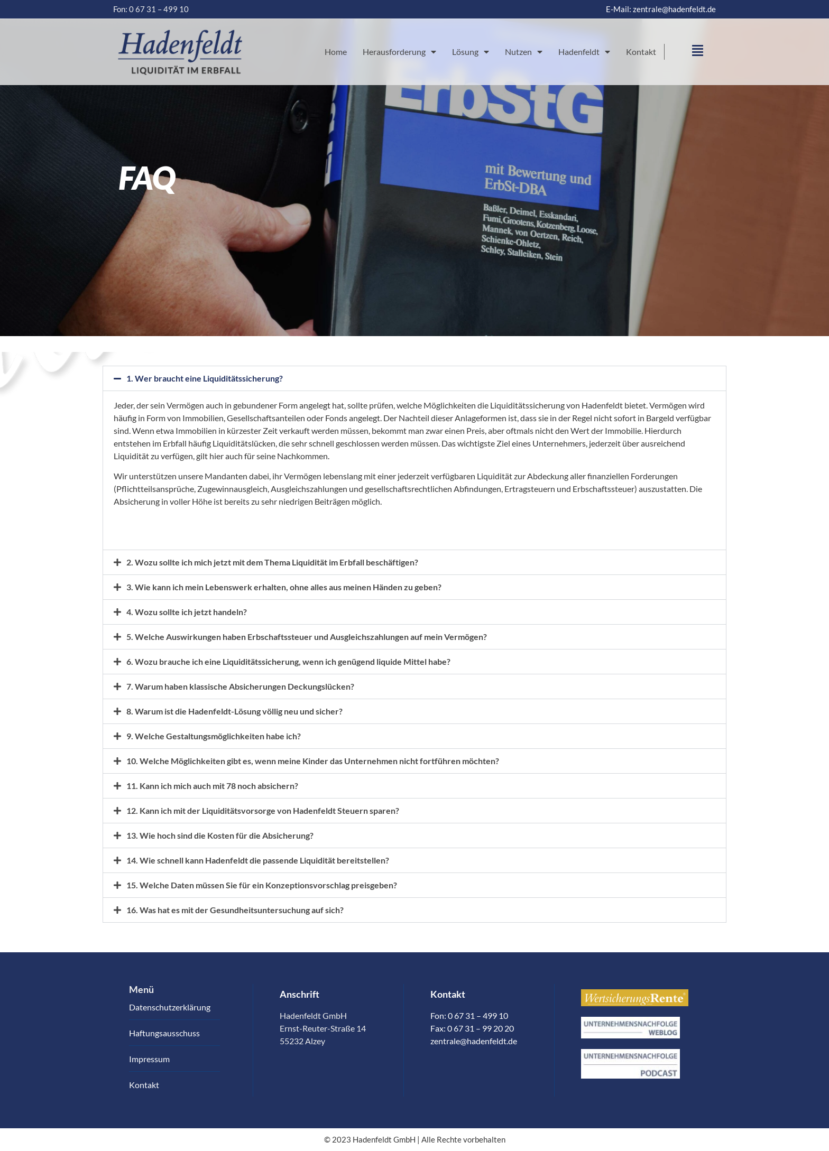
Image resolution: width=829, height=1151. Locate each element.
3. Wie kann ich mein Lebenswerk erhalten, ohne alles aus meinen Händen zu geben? (283, 587)
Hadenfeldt (584, 52)
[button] (414, 378)
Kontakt (641, 52)
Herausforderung (399, 52)
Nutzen (523, 52)
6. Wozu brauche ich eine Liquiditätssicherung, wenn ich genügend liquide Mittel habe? (288, 661)
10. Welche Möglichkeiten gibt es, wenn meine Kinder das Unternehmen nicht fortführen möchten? (312, 761)
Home (336, 52)
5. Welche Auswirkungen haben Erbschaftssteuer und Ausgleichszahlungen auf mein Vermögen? (306, 637)
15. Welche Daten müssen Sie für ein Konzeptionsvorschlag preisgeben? (261, 885)
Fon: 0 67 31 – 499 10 (151, 9)
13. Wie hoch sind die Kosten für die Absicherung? (220, 835)
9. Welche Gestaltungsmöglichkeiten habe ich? (213, 736)
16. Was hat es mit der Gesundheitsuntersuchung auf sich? (235, 910)
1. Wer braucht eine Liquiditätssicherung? (204, 378)
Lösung (470, 52)
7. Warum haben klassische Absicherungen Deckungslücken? (240, 686)
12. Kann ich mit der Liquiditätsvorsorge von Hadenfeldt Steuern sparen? (262, 810)
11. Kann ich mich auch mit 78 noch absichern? (212, 786)
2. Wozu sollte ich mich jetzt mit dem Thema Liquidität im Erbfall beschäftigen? (272, 562)
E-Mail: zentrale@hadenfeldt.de (661, 9)
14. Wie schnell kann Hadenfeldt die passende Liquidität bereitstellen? (257, 860)
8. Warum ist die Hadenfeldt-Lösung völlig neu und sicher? (234, 711)
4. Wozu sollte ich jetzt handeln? (186, 612)
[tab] (414, 525)
